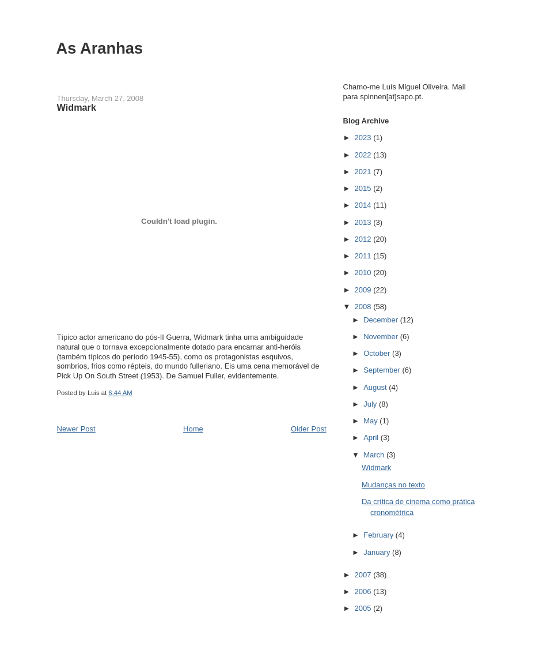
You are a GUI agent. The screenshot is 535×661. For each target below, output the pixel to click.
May (371, 420)
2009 (364, 290)
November (381, 336)
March (374, 454)
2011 (364, 255)
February (379, 535)
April (372, 437)
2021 (364, 171)
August (376, 387)
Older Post (308, 429)
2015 (364, 188)
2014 (364, 205)
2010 (364, 272)
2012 (364, 239)
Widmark (376, 467)
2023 (364, 137)
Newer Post (76, 429)
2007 (364, 574)
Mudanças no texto (393, 484)
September (382, 370)
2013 (364, 222)
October (377, 353)
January (377, 552)
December (381, 320)
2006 (364, 591)
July (371, 404)
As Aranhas (99, 48)
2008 (364, 306)
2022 (364, 155)
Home (193, 429)
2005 (364, 608)
